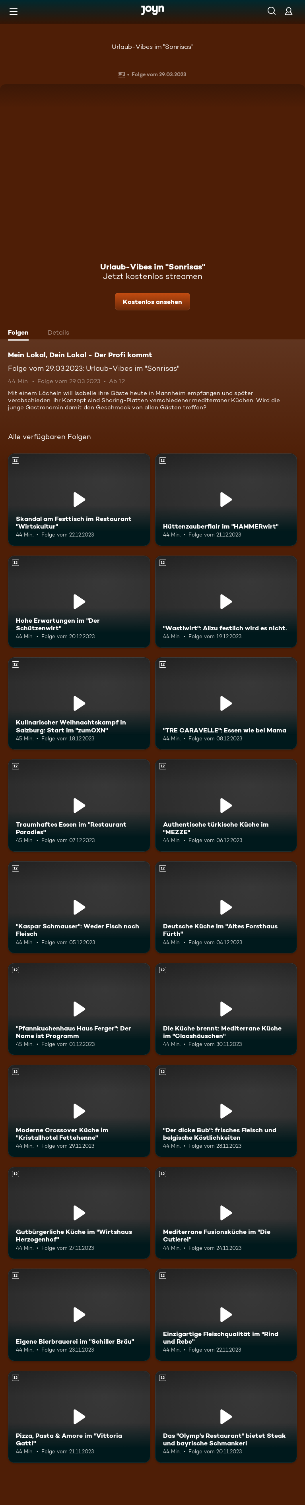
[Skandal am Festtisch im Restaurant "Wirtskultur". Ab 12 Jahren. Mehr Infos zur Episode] (79, 499)
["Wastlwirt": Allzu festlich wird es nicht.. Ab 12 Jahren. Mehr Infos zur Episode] (226, 602)
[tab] (20, 333)
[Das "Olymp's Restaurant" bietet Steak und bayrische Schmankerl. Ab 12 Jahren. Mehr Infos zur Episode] (226, 1417)
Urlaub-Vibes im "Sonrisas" (152, 46)
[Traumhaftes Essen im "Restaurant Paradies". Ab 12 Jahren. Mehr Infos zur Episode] (79, 805)
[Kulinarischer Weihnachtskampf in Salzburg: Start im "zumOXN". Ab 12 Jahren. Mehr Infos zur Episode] (79, 703)
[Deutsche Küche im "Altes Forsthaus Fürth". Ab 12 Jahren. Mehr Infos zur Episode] (226, 907)
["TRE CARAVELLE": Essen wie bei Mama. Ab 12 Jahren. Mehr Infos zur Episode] (226, 703)
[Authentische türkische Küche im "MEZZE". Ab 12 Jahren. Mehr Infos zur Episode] (226, 805)
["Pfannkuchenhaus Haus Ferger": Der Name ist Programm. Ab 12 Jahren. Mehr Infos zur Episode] (79, 1009)
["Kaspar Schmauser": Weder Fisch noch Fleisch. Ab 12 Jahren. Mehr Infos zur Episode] (79, 907)
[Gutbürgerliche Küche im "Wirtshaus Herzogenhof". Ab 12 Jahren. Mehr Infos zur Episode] (79, 1213)
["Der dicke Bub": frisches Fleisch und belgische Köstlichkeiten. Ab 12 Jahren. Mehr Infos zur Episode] (226, 1111)
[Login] (288, 11)
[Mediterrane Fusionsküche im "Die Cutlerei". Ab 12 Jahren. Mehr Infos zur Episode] (226, 1213)
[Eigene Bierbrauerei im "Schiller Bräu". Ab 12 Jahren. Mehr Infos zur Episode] (79, 1315)
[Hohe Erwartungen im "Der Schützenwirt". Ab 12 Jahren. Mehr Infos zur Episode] (79, 602)
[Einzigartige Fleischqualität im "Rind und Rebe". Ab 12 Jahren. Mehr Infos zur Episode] (226, 1315)
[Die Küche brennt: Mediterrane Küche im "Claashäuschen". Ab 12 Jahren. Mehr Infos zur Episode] (226, 1009)
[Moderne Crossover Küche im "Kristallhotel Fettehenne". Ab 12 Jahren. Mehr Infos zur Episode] (79, 1111)
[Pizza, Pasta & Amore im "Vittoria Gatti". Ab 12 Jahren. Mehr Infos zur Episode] (79, 1417)
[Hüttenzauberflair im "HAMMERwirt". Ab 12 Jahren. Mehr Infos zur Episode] (226, 499)
